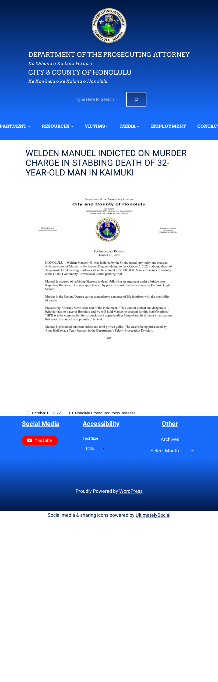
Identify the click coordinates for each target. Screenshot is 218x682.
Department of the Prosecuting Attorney (109, 54)
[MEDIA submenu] (138, 126)
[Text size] (95, 449)
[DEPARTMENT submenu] (28, 126)
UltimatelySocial (153, 515)
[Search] (136, 99)
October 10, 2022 (46, 413)
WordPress (131, 491)
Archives (170, 439)
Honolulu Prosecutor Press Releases (105, 413)
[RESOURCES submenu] (72, 126)
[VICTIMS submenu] (107, 126)
